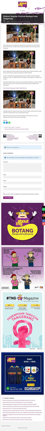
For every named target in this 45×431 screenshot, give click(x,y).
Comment (5, 162)
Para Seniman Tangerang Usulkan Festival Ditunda (14, 88)
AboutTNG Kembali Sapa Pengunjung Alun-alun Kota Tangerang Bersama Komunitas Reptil (21, 406)
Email (4, 180)
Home (4, 21)
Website (5, 186)
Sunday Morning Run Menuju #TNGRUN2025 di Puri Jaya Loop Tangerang (17, 402)
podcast (22, 129)
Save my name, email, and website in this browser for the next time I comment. (21, 194)
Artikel (8, 21)
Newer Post (9, 134)
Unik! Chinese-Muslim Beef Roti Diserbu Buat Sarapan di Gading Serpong (17, 419)
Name (5, 174)
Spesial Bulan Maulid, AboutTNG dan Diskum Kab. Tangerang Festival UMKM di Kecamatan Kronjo (22, 412)
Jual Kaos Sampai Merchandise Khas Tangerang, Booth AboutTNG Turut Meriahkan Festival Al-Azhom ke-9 (13, 138)
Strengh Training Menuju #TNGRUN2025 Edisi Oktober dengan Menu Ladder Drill (19, 400)
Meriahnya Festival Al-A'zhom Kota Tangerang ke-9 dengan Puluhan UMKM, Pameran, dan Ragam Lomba (32, 138)
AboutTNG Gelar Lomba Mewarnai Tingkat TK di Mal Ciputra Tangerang (17, 417)
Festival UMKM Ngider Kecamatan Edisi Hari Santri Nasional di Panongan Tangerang (19, 404)
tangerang (27, 129)
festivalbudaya (11, 129)
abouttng (6, 129)
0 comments (17, 127)
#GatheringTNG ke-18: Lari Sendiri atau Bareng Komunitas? (15, 408)
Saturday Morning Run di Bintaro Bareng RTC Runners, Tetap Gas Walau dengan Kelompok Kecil (22, 410)
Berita (13, 127)
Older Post (35, 134)
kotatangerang (17, 129)
